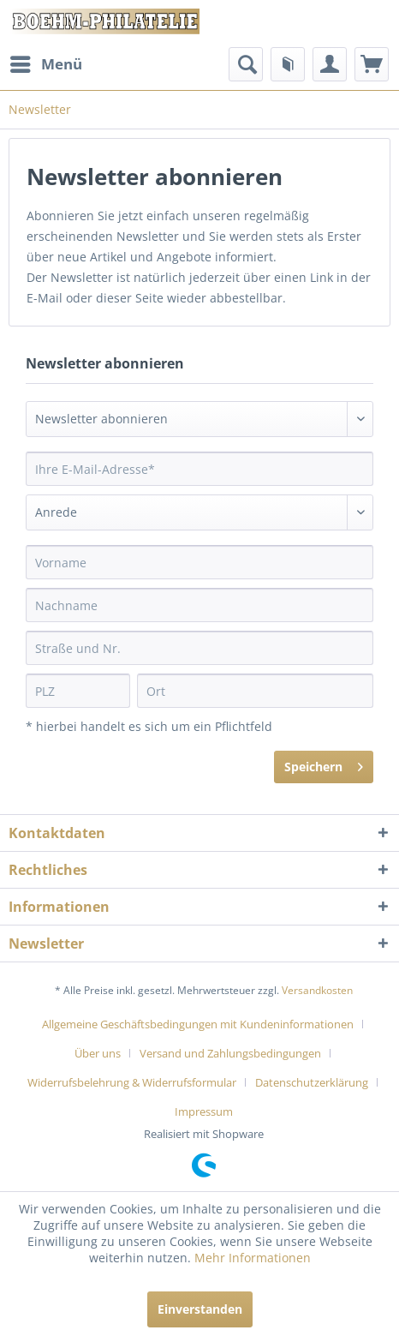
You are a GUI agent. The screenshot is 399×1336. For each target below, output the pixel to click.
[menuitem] (45, 64)
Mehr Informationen (252, 1257)
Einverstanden (200, 1309)
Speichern (323, 764)
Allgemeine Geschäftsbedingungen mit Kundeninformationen (198, 1024)
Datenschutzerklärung (311, 1082)
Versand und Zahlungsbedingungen (230, 1053)
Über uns (97, 1053)
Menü (46, 62)
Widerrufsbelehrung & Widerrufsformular (131, 1082)
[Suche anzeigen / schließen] (246, 64)
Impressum (204, 1111)
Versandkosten (317, 990)
